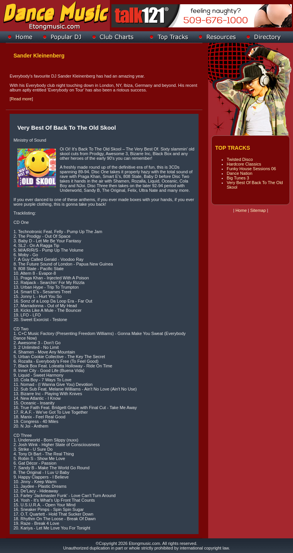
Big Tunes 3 (238, 178)
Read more (21, 98)
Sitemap (258, 210)
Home (241, 210)
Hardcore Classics (244, 164)
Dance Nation (240, 173)
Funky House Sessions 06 (251, 168)
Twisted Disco (240, 159)
